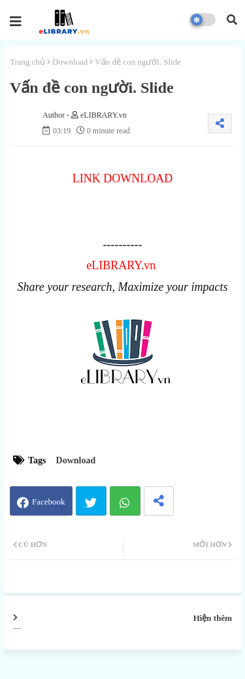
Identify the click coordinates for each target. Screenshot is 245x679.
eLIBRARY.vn (120, 265)
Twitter (91, 501)
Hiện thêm (212, 618)
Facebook (48, 501)
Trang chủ (27, 62)
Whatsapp (125, 501)
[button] (232, 20)
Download (70, 62)
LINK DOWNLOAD (122, 178)
